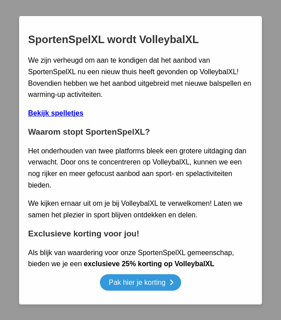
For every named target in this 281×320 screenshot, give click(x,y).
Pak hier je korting (141, 284)
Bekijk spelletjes (55, 113)
